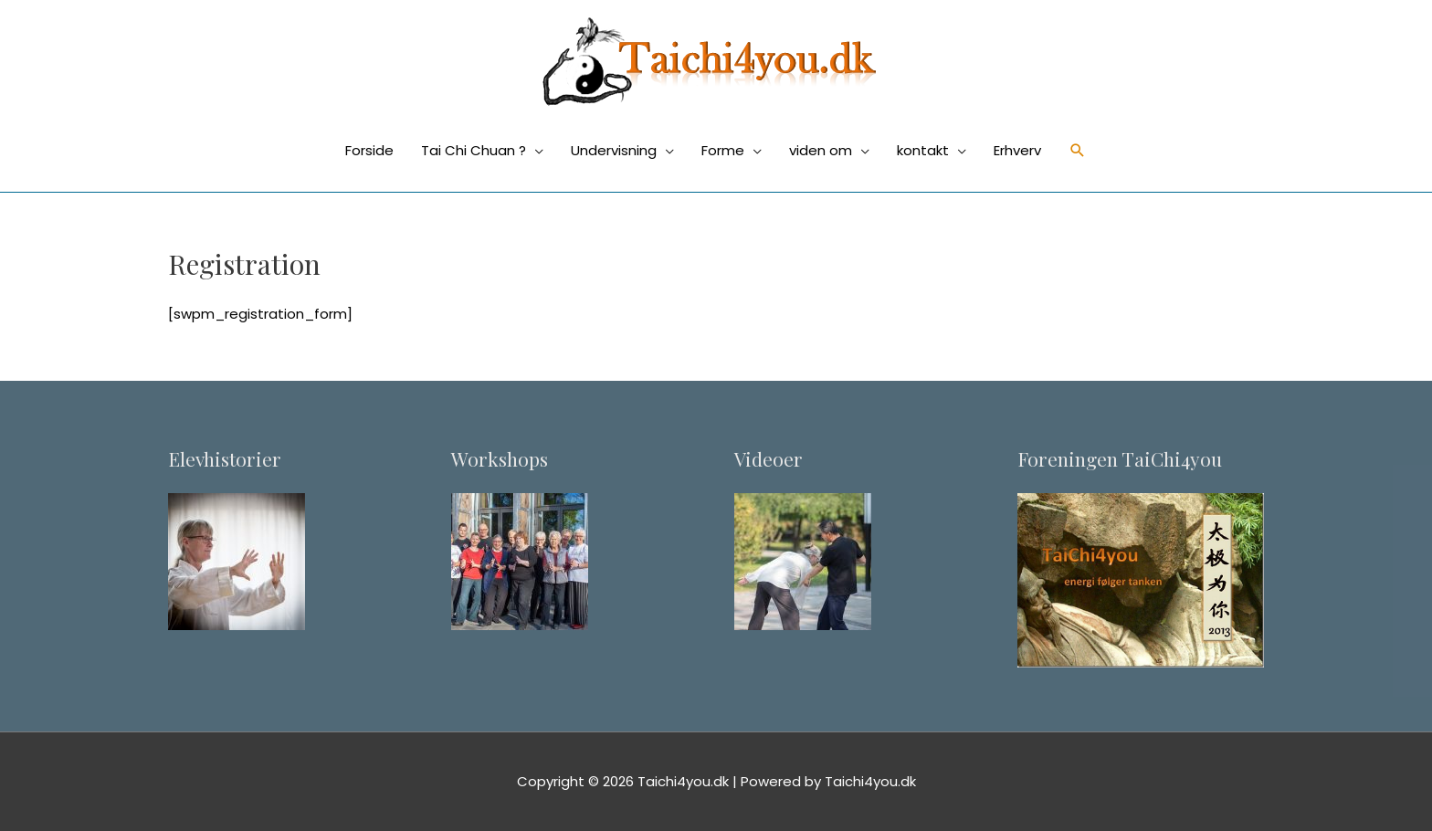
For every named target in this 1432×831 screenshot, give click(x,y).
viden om (820, 150)
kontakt (923, 150)
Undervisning (614, 150)
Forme (722, 150)
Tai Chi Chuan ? (473, 150)
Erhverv (1017, 150)
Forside (369, 150)
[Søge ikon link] (1078, 151)
